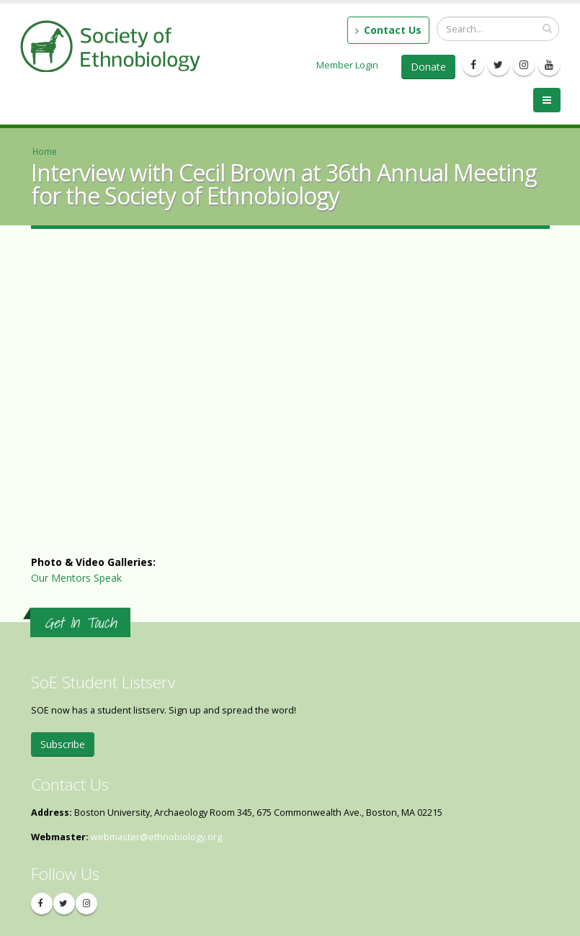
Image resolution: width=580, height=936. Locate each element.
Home (44, 151)
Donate (428, 66)
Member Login (347, 64)
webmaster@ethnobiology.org (156, 837)
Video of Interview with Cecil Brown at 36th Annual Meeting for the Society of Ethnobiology (261, 409)
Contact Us (388, 30)
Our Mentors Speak (76, 578)
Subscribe (62, 744)
